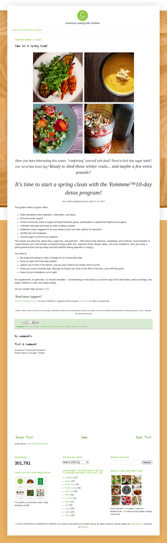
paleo (67, 502)
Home (84, 437)
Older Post (143, 437)
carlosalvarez (137, 524)
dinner (68, 481)
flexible (36, 326)
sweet (67, 512)
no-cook (68, 498)
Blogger (84, 527)
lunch (67, 495)
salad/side (60, 326)
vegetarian (75, 326)
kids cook (69, 491)
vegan (67, 326)
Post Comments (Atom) (37, 444)
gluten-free (70, 484)
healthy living (45, 326)
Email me (84, 301)
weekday (83, 326)
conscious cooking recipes (27, 29)
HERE (46, 289)
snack (67, 508)
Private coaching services (26, 301)
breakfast (69, 477)
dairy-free (29, 326)
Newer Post (24, 437)
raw (53, 326)
